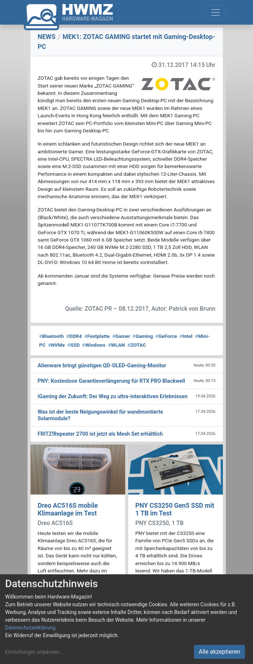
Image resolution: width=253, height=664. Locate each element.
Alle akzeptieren (219, 651)
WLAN (116, 345)
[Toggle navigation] (215, 12)
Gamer (121, 336)
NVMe (56, 345)
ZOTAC (136, 345)
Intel (186, 336)
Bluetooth (51, 336)
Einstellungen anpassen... (34, 652)
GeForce (166, 336)
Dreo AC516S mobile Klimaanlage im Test (68, 509)
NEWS (47, 36)
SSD (73, 345)
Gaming (143, 336)
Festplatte (97, 336)
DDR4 (74, 336)
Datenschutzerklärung (30, 628)
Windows (93, 345)
